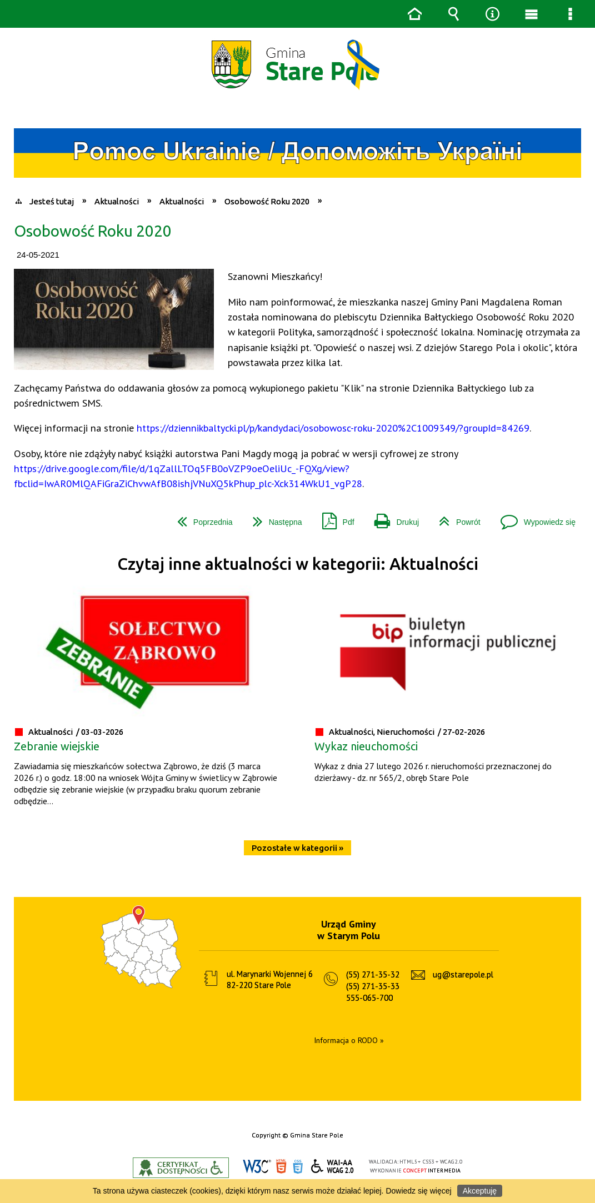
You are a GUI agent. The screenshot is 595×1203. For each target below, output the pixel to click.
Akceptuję (480, 1190)
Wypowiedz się (534, 518)
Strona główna (414, 14)
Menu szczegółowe (570, 14)
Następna (273, 518)
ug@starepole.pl (463, 974)
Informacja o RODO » (349, 1040)
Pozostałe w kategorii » (297, 848)
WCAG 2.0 (333, 1166)
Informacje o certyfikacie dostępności (181, 1167)
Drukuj (392, 518)
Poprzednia (200, 518)
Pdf (333, 518)
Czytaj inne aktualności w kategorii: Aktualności (297, 564)
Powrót (455, 518)
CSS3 (298, 1166)
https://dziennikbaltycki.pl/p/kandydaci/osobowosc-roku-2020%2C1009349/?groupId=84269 (333, 427)
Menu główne (531, 14)
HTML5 (281, 1166)
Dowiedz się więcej (418, 1190)
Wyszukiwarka (453, 14)
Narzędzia (492, 14)
